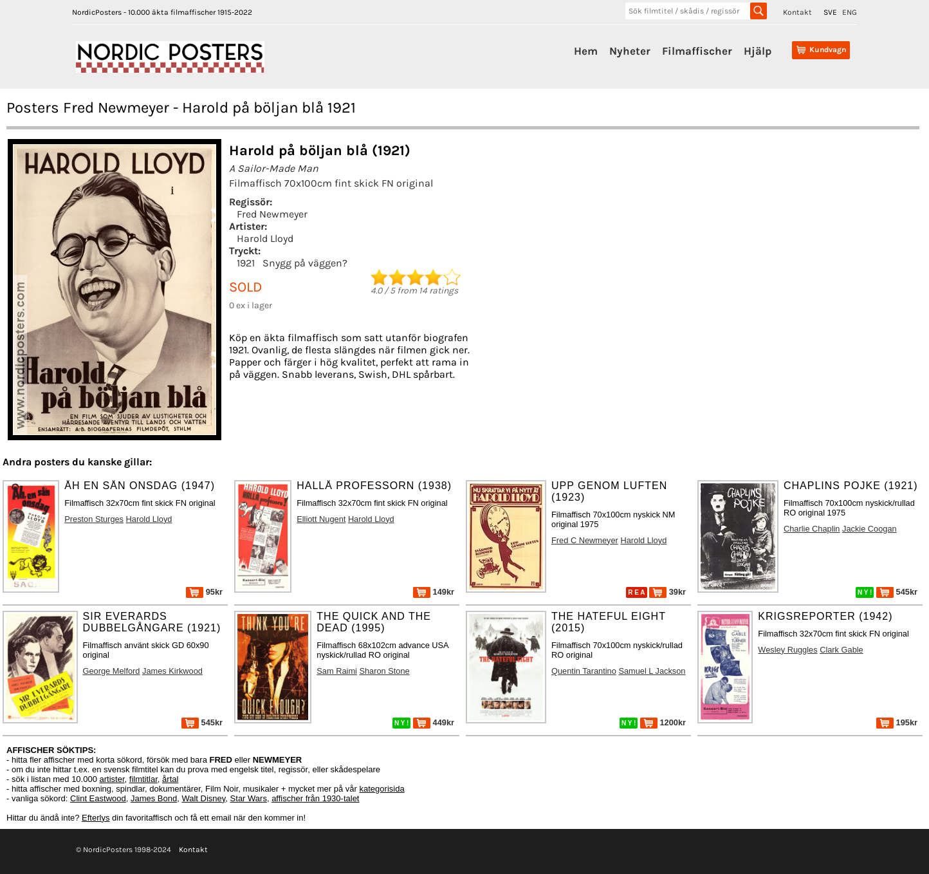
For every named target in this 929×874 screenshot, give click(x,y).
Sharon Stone (384, 671)
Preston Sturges (94, 519)
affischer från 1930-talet (315, 798)
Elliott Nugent (321, 519)
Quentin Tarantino (583, 671)
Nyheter (629, 50)
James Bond (154, 798)
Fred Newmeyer (272, 214)
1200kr (663, 722)
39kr (667, 592)
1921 (246, 263)
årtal (170, 779)
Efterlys (95, 818)
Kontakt (797, 12)
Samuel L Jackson (651, 671)
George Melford (111, 671)
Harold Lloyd (265, 238)
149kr (433, 592)
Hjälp (757, 50)
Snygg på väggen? (304, 263)
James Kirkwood (172, 671)
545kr (896, 592)
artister (112, 779)
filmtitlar (143, 779)
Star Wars (248, 798)
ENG (849, 12)
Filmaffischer (697, 50)
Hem (586, 50)
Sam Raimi (337, 671)
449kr (433, 722)
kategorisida (382, 789)
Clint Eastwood (98, 798)
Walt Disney (203, 798)
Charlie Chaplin (812, 529)
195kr (896, 722)
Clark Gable (841, 650)
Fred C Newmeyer (584, 540)
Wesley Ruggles (787, 650)
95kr (204, 592)
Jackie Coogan (869, 529)
